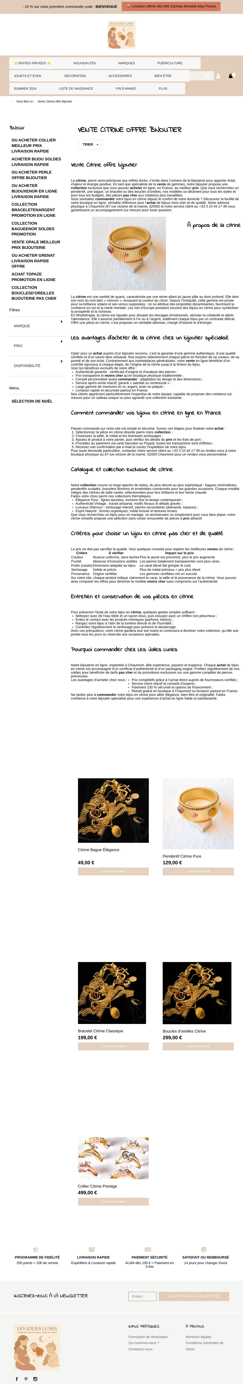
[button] (194, 1284)
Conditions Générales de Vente (205, 1334)
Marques (107, 61)
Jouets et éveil (26, 70)
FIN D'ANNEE (72, 79)
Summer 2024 (170, 70)
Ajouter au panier (113, 859)
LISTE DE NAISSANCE (30, 78)
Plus (98, 78)
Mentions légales (199, 1325)
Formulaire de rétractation (148, 1325)
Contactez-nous (140, 1337)
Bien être (136, 70)
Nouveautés (75, 61)
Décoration (66, 70)
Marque (37, 310)
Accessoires (102, 70)
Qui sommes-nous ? (143, 1331)
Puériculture (141, 61)
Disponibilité (37, 332)
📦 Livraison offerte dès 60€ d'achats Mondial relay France (171, 6)
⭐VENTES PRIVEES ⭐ (31, 61)
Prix (37, 321)
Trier (88, 133)
